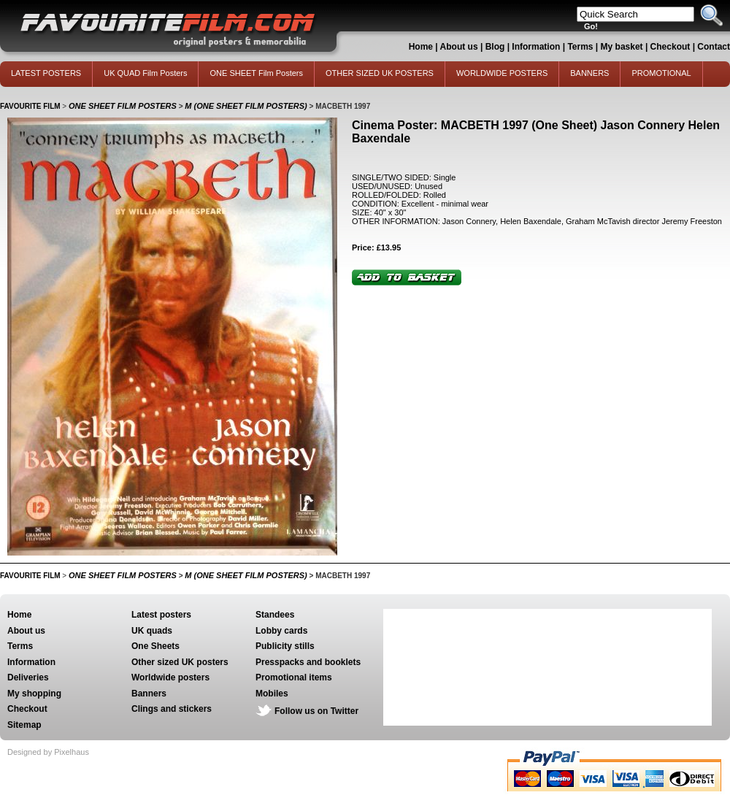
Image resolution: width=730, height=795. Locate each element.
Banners (148, 693)
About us (459, 47)
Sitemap (24, 725)
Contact (713, 47)
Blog (495, 47)
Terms (580, 47)
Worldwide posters (170, 677)
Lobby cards (281, 631)
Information (536, 47)
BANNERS (589, 73)
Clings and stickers (171, 709)
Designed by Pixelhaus (48, 752)
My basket (622, 47)
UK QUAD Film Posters (145, 73)
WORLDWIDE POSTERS (502, 73)
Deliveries (28, 677)
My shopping (34, 693)
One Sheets (155, 646)
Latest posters (161, 615)
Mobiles (272, 693)
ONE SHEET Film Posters (256, 73)
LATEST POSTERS (46, 73)
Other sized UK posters (179, 662)
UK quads (151, 631)
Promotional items (294, 677)
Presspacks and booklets (308, 662)
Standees (275, 615)
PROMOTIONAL (661, 73)
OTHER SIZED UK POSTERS (380, 73)
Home (421, 47)
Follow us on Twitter (316, 711)
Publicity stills (285, 646)
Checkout (671, 47)
